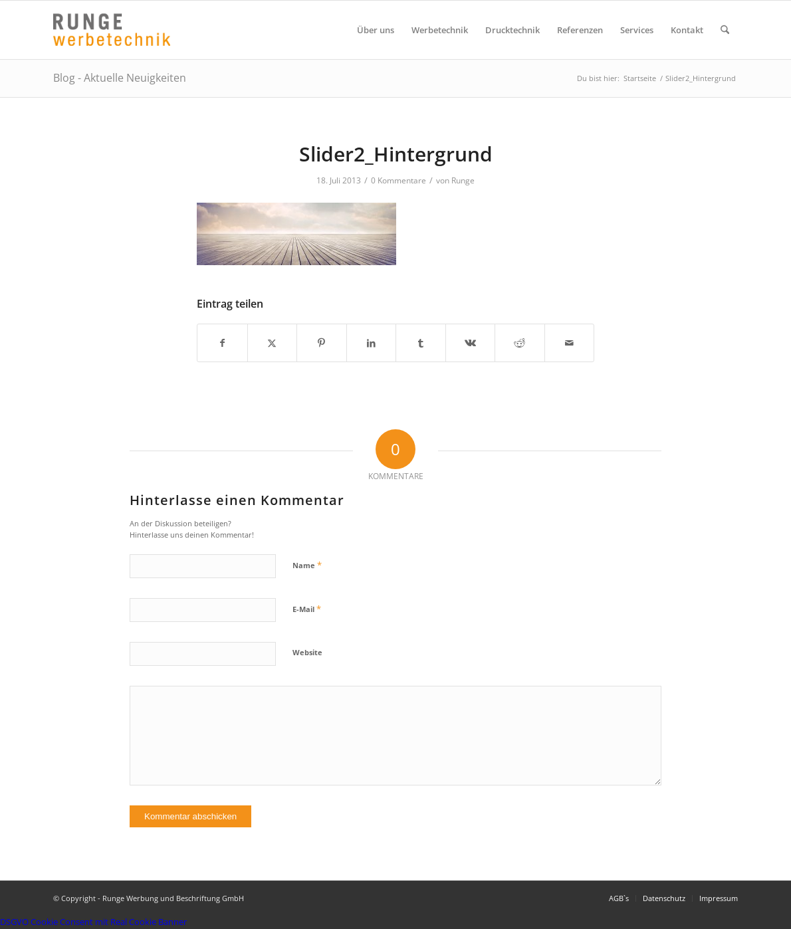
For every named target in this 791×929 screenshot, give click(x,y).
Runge (463, 180)
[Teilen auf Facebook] (222, 342)
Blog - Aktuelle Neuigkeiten (119, 77)
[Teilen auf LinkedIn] (371, 342)
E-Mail (306, 609)
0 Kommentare (398, 180)
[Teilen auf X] (272, 342)
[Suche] (725, 30)
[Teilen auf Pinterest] (321, 342)
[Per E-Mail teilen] (569, 342)
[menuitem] (375, 30)
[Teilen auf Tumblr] (420, 342)
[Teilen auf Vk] (470, 342)
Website (307, 652)
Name (307, 565)
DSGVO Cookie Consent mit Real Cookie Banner (93, 922)
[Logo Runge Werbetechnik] (111, 30)
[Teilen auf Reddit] (519, 342)
